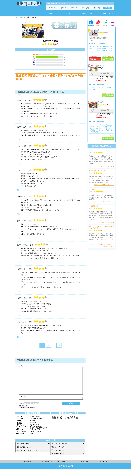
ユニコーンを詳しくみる (107, 166)
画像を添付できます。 (23, 405)
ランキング (67, 13)
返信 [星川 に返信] (18, 291)
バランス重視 (95, 8)
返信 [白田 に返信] (18, 238)
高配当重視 (73, 8)
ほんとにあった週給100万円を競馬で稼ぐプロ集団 (101, 227)
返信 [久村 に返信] (18, 120)
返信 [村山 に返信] (18, 337)
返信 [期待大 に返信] (18, 262)
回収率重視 (62, 8)
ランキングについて (82, 461)
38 (59, 345)
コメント (22, 366)
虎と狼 (91, 189)
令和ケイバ (102, 65)
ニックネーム (23, 396)
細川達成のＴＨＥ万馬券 (97, 171)
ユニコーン (93, 150)
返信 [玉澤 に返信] (18, 139)
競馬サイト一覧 (87, 13)
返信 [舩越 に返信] (18, 214)
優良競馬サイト (108, 13)
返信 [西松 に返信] (18, 190)
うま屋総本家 (93, 206)
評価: (20, 403)
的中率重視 (51, 8)
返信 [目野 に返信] (18, 163)
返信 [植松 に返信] (18, 315)
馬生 (99, 30)
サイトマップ (104, 461)
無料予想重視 (84, 8)
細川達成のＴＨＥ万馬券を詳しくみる (104, 185)
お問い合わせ (26, 461)
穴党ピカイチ (103, 102)
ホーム (51, 13)
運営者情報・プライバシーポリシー (53, 461)
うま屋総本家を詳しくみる (107, 222)
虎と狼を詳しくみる (108, 201)
